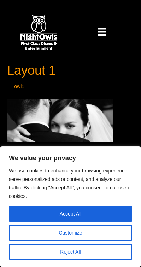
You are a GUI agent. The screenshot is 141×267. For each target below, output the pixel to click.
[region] (70, 206)
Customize (70, 233)
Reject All (70, 252)
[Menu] (102, 32)
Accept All (70, 214)
